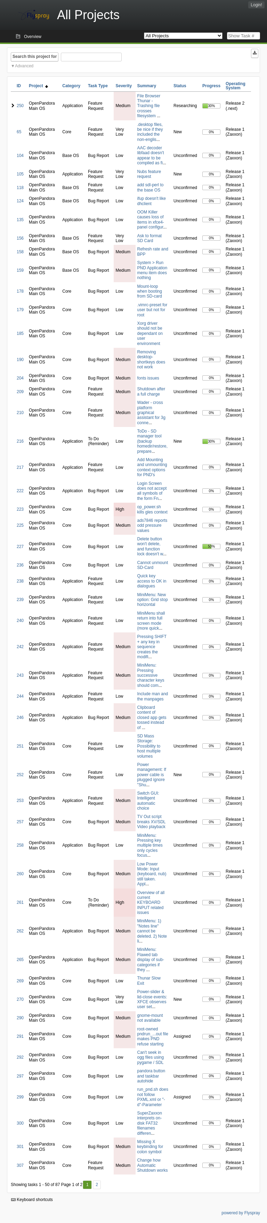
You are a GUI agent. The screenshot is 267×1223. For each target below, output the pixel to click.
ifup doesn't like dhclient (151, 201)
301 (20, 1146)
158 (20, 251)
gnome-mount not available (150, 1018)
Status (179, 85)
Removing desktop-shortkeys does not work (151, 359)
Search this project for (35, 56)
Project (38, 85)
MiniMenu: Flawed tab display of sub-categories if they (150, 959)
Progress (211, 85)
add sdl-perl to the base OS (150, 187)
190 (20, 359)
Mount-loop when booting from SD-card (149, 291)
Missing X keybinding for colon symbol (150, 1146)
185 (20, 333)
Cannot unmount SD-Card (152, 565)
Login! (256, 4)
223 (20, 509)
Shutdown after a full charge (151, 391)
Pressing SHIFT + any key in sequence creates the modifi (152, 646)
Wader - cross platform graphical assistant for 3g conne (151, 412)
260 (20, 873)
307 (20, 1165)
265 (20, 959)
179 (20, 309)
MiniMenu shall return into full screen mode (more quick (151, 621)
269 (20, 980)
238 (20, 581)
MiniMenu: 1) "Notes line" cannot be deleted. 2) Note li (152, 931)
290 (20, 1017)
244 (20, 696)
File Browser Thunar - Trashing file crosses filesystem (149, 106)
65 (19, 131)
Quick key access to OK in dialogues (152, 580)
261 (20, 902)
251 (20, 746)
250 (20, 105)
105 (20, 174)
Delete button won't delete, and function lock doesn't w (150, 546)
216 (20, 441)
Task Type (98, 85)
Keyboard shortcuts (32, 1199)
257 (20, 821)
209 (20, 391)
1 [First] (87, 1184)
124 (20, 200)
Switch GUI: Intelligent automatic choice (148, 801)
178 (20, 291)
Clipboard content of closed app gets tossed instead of (152, 717)
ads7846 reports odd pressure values (152, 525)
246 (20, 717)
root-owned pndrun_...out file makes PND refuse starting (152, 1036)
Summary (146, 85)
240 (20, 620)
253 (20, 800)
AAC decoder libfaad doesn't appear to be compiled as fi (150, 155)
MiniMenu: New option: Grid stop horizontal (152, 599)
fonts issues (148, 378)
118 (20, 187)
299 (20, 1097)
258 (20, 845)
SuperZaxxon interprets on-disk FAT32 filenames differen (149, 1123)
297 (20, 1076)
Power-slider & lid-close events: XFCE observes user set (152, 999)
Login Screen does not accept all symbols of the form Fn (152, 491)
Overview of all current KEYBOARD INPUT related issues (151, 902)
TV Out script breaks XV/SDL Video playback (151, 821)
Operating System (235, 85)
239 (20, 599)
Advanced (24, 65)
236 (20, 565)
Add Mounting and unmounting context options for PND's (152, 467)
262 (20, 931)
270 (20, 999)
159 (20, 270)
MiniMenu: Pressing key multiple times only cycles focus (150, 845)
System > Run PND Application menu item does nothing (152, 270)
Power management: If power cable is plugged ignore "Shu (151, 774)
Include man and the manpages (152, 696)
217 (20, 467)
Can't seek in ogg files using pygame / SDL (150, 1057)
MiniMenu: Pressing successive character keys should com (150, 675)
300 (20, 1123)
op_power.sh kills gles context (152, 509)
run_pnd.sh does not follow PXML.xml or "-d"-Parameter (152, 1097)
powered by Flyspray (240, 1212)
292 (20, 1057)
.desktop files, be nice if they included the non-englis (150, 132)
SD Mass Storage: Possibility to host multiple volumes (149, 746)
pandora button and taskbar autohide (151, 1075)
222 (20, 490)
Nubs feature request (149, 174)
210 (20, 412)
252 (20, 774)
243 (20, 675)
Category (71, 85)
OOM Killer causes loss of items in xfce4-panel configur (150, 220)
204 (20, 378)
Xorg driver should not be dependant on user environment (150, 333)
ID (19, 85)
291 (20, 1036)
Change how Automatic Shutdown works (152, 1165)
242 (20, 646)
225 (20, 525)
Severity (123, 85)
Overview (32, 36)
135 (20, 219)
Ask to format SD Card (149, 238)
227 (20, 546)
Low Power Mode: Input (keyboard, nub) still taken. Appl (152, 874)
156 (20, 238)
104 (20, 155)
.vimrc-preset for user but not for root (152, 309)
